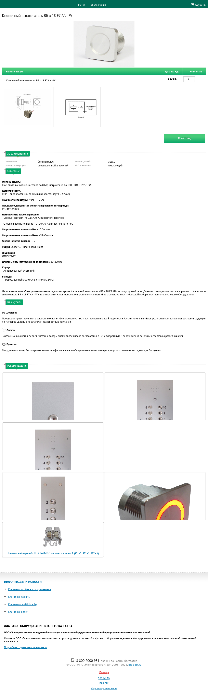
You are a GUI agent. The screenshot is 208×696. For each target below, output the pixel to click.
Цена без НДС (172, 71)
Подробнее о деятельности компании (25, 647)
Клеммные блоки (18, 612)
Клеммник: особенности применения (29, 589)
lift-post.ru (135, 664)
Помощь (104, 672)
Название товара (14, 71)
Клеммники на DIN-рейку (22, 604)
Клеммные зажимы (19, 597)
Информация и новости (104, 688)
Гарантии (104, 683)
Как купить (104, 677)
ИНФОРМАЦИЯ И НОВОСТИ (23, 582)
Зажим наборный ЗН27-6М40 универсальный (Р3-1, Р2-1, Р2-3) (53, 553)
